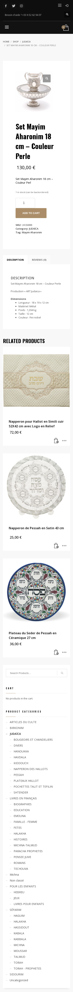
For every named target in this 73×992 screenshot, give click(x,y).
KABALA (19, 933)
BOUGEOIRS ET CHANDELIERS (33, 739)
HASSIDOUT (21, 927)
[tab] (15, 259)
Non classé (17, 880)
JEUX (16, 898)
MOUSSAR (20, 951)
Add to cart (31, 213)
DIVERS (18, 745)
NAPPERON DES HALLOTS (31, 769)
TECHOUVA (21, 869)
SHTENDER (21, 792)
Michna (14, 874)
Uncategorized (19, 980)
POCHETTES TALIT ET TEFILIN (33, 786)
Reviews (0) (39, 259)
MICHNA (19, 945)
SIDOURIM (16, 974)
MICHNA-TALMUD (25, 845)
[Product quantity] (25, 203)
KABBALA (20, 939)
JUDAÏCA (33, 228)
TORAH (18, 962)
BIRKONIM (17, 728)
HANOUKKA (21, 751)
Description (15, 259)
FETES (18, 827)
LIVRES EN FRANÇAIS (23, 798)
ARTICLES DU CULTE (23, 722)
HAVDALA (20, 757)
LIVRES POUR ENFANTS (29, 904)
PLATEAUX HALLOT (26, 781)
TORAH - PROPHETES (27, 968)
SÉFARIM (15, 910)
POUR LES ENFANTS (23, 886)
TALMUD (19, 957)
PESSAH (19, 775)
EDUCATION (22, 810)
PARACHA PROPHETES (28, 851)
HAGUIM (19, 915)
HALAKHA (20, 833)
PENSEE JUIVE (22, 857)
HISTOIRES (20, 839)
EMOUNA (20, 816)
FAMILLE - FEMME (25, 822)
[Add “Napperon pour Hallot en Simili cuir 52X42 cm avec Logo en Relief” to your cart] (56, 441)
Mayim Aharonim (32, 232)
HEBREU (19, 892)
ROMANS (20, 863)
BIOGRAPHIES (23, 804)
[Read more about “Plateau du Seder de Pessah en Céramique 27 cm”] (56, 652)
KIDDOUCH (21, 763)
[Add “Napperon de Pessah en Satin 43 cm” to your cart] (56, 546)
